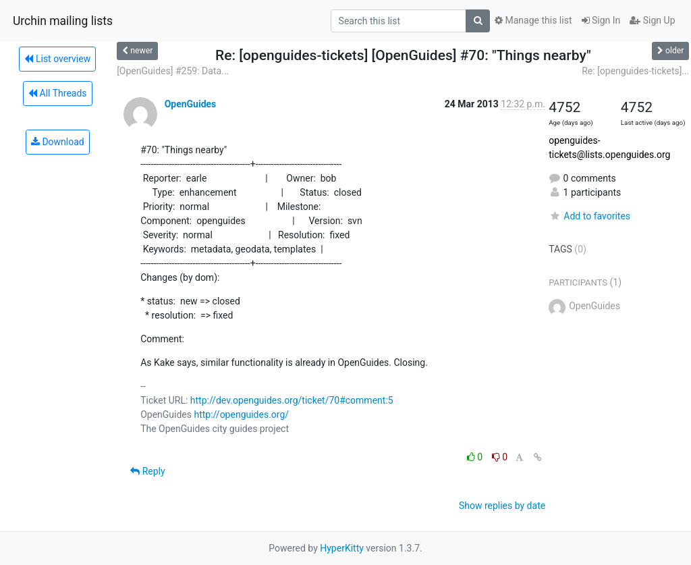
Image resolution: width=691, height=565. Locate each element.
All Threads (57, 93)
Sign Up (652, 20)
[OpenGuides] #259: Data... (173, 70)
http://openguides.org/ (241, 414)
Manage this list (533, 20)
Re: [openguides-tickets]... (635, 70)
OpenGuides (191, 104)
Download (57, 141)
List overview (57, 58)
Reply (147, 471)
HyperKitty (342, 548)
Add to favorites (589, 216)
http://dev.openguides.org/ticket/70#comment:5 (291, 400)
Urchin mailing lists (63, 21)
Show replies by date (502, 505)
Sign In (601, 20)
